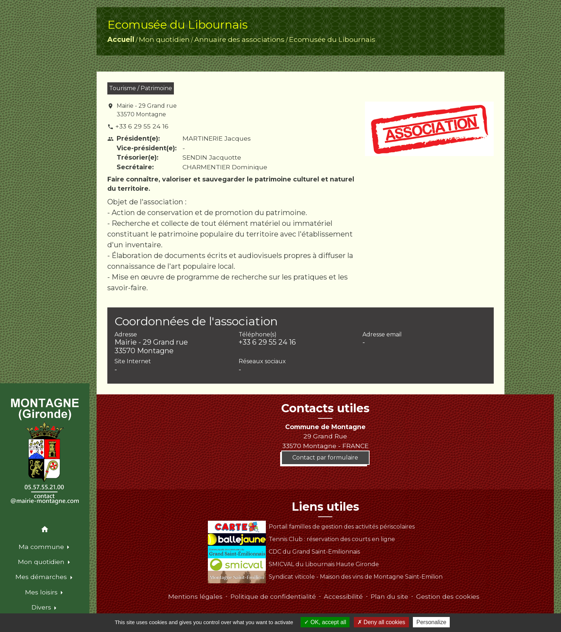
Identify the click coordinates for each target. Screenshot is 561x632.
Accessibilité (343, 596)
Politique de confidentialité (273, 596)
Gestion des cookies (447, 596)
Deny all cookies (381, 622)
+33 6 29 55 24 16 (142, 126)
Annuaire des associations (239, 39)
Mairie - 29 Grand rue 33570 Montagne (147, 110)
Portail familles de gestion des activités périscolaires (311, 526)
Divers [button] (42, 607)
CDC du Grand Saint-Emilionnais (284, 551)
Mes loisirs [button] (42, 592)
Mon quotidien (164, 39)
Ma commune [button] (42, 546)
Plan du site (389, 596)
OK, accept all (325, 622)
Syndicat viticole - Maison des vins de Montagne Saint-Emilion (325, 576)
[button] (44, 530)
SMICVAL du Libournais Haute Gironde (293, 564)
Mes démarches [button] (42, 576)
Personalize (431, 622)
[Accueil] (44, 451)
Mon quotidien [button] (42, 561)
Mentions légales (195, 596)
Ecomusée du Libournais (332, 39)
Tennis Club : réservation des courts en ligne (301, 539)
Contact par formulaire (325, 457)
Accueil (120, 39)
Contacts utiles (325, 408)
